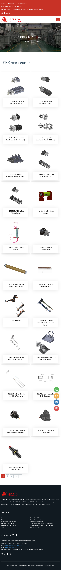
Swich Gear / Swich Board (37, 518)
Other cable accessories (8, 521)
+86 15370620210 (21, 3)
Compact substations (36, 521)
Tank (2, 527)
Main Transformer (6, 519)
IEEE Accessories (36, 41)
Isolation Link (16, 321)
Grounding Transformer (37, 519)
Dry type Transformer (7, 523)
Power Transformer (7, 518)
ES (9, 13)
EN (7, 13)
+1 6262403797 (10, 3)
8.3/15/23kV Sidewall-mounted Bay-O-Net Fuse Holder (45, 323)
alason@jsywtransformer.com (13, 6)
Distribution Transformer (8, 525)
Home (19, 41)
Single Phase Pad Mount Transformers (41, 525)
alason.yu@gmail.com (11, 547)
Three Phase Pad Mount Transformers (41, 523)
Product (26, 41)
